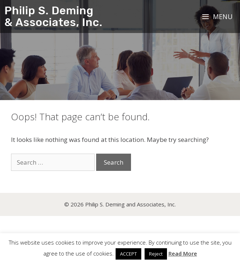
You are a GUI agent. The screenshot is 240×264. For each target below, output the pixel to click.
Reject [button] (156, 253)
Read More (182, 253)
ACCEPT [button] (128, 253)
